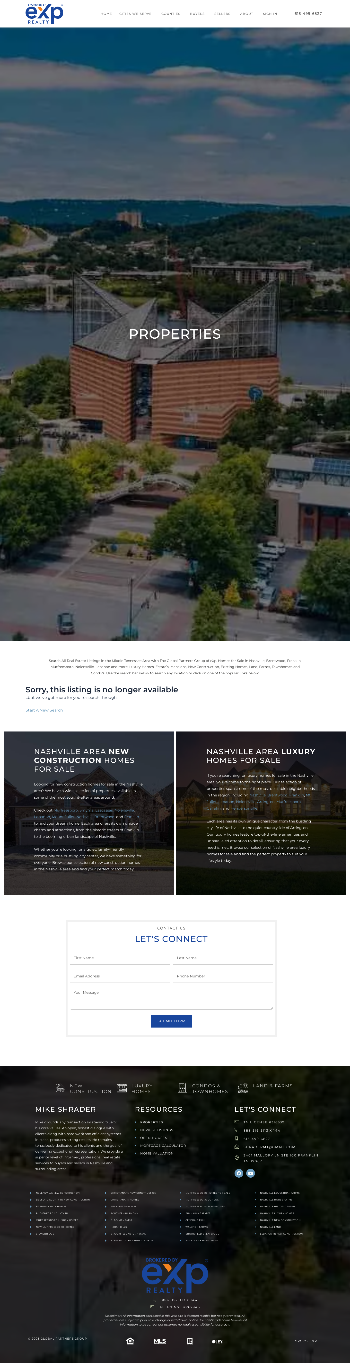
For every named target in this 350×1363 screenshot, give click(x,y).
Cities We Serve (135, 14)
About (246, 14)
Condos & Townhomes (210, 1088)
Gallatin (214, 808)
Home (106, 14)
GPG (299, 1341)
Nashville (84, 816)
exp (313, 1341)
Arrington (266, 801)
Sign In (270, 14)
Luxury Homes (142, 1088)
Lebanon (42, 816)
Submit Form (171, 1021)
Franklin (131, 816)
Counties (170, 14)
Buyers (197, 14)
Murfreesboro (65, 810)
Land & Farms (273, 1086)
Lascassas (104, 810)
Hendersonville (243, 808)
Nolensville (124, 810)
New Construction (91, 1088)
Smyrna (86, 810)
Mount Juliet (63, 816)
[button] (137, 14)
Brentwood (104, 816)
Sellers (222, 14)
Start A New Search (44, 710)
